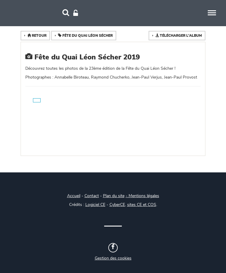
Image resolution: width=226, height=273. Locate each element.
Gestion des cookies (113, 258)
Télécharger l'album (178, 35)
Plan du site (113, 196)
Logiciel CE (95, 205)
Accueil (73, 196)
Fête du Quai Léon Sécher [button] (85, 35)
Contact (91, 196)
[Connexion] (75, 13)
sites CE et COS (141, 205)
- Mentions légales (142, 196)
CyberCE (117, 205)
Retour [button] (36, 35)
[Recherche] (65, 13)
